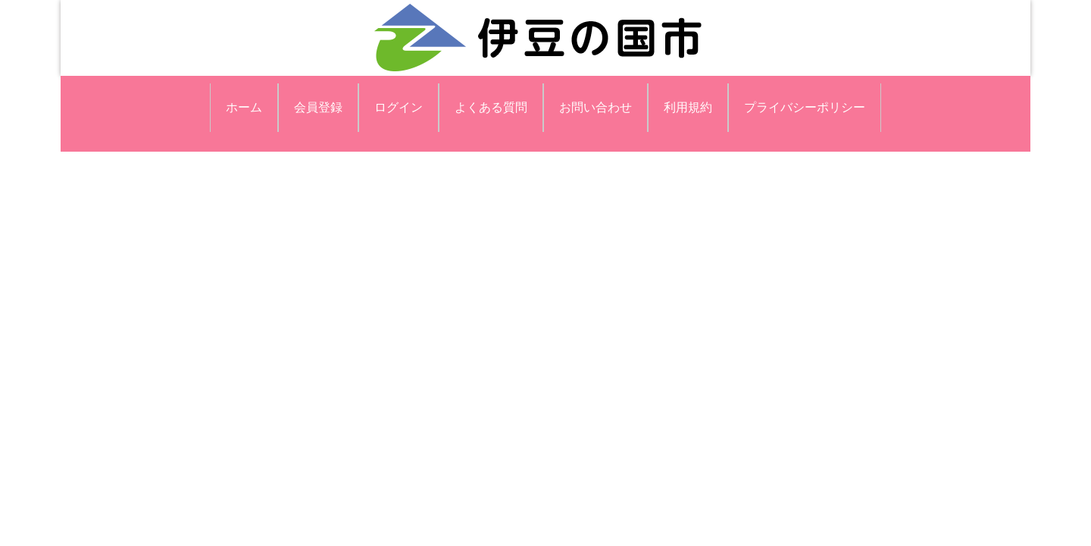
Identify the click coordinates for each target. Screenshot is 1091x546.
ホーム (244, 107)
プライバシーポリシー (804, 107)
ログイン (398, 107)
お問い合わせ (595, 107)
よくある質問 (491, 107)
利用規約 (688, 107)
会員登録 (318, 107)
